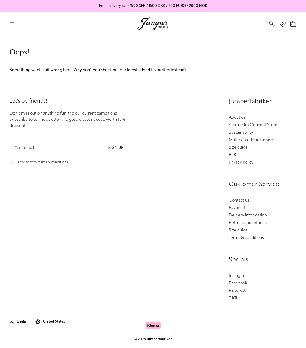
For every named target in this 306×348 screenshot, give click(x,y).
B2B (232, 155)
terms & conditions (53, 162)
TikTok (235, 298)
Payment (237, 208)
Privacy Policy (241, 162)
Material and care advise (251, 140)
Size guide (238, 147)
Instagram (238, 276)
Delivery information (248, 215)
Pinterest (237, 291)
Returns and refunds (248, 223)
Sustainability (241, 132)
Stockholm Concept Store (253, 125)
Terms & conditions (246, 238)
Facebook (238, 283)
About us (237, 117)
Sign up (115, 148)
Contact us (239, 200)
